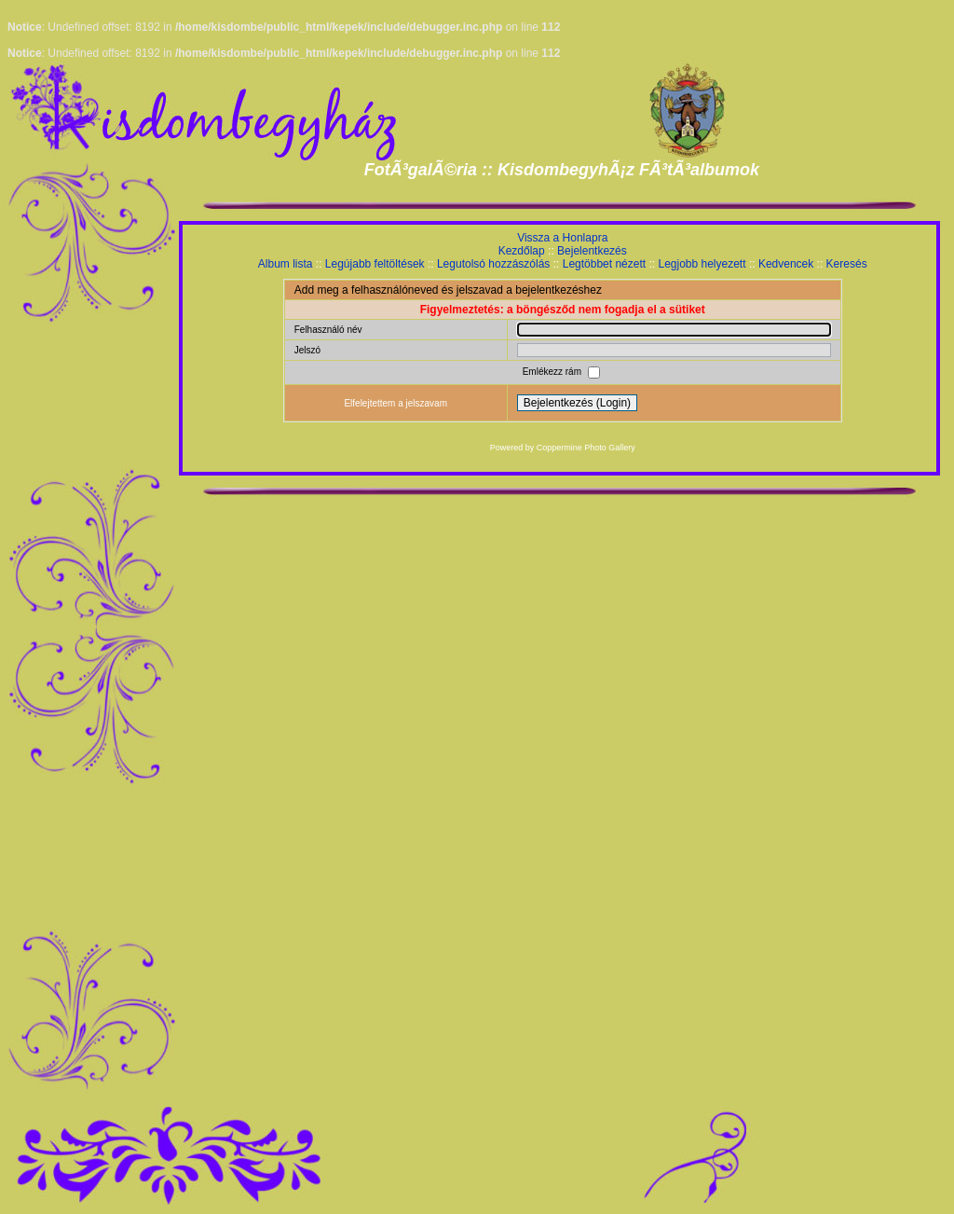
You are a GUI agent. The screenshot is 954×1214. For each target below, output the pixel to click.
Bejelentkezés (592, 250)
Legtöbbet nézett (604, 263)
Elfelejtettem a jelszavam (395, 403)
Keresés (846, 263)
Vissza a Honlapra (562, 237)
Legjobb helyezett (701, 263)
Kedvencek (785, 263)
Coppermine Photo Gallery (586, 447)
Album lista (285, 263)
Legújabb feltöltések (375, 263)
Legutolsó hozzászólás (493, 263)
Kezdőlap (521, 250)
